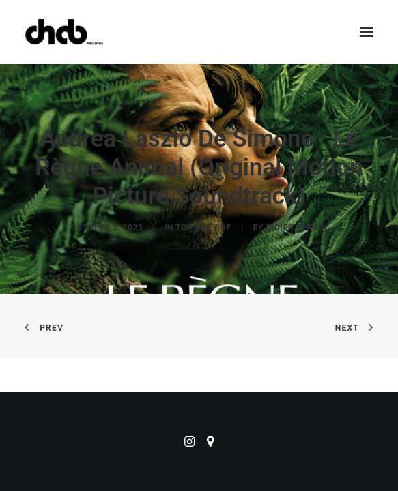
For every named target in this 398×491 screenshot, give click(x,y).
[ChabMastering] (64, 32)
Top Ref (192, 228)
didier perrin (296, 228)
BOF (222, 228)
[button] (366, 32)
